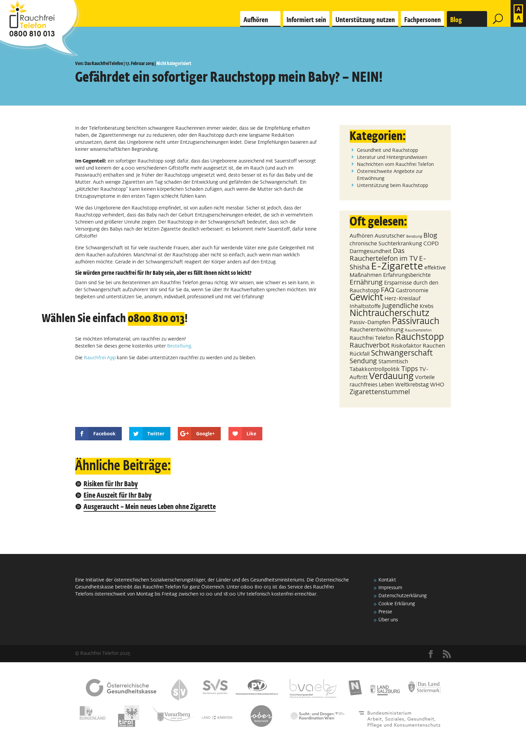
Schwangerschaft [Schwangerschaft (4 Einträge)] (402, 353)
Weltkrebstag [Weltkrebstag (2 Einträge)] (412, 385)
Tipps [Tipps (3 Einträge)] (409, 369)
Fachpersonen (422, 20)
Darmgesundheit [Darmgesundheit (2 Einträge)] (370, 251)
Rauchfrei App (100, 358)
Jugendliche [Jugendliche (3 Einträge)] (400, 306)
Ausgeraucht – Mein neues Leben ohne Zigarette (150, 507)
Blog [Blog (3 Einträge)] (430, 235)
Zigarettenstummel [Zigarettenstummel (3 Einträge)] (380, 392)
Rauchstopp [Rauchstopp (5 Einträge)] (419, 337)
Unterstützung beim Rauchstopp (392, 185)
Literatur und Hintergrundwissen (392, 157)
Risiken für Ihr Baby (111, 484)
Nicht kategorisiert (173, 63)
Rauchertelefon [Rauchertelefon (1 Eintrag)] (418, 330)
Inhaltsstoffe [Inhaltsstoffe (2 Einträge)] (365, 306)
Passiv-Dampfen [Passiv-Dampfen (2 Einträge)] (370, 322)
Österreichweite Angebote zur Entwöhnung (390, 175)
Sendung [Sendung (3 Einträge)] (363, 361)
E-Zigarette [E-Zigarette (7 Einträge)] (397, 266)
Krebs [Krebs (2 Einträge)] (426, 306)
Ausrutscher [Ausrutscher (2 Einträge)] (390, 236)
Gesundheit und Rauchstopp (387, 150)
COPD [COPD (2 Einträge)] (431, 244)
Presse (385, 612)
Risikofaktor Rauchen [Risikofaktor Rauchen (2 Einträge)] (418, 346)
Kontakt (387, 580)
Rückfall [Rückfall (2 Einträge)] (360, 354)
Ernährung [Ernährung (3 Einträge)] (366, 282)
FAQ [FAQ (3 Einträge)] (387, 290)
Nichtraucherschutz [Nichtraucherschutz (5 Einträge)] (389, 313)
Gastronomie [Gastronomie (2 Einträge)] (412, 291)
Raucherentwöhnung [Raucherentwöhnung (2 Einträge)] (377, 330)
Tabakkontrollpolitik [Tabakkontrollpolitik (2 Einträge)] (375, 369)
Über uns (388, 620)
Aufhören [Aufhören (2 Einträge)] (361, 236)
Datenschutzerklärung (402, 596)
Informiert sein (306, 20)
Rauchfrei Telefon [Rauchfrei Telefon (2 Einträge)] (372, 338)
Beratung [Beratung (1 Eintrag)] (414, 236)
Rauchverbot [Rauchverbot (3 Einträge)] (370, 345)
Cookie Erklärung (396, 604)
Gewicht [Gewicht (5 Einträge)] (366, 298)
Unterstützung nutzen (365, 20)
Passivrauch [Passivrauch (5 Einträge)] (415, 321)
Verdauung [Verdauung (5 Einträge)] (391, 376)
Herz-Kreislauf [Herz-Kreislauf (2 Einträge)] (402, 299)
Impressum (390, 587)
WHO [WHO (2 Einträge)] (437, 385)
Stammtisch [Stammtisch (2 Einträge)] (393, 362)
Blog (456, 20)
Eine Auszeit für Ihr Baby (118, 495)
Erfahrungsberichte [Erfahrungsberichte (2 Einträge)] (407, 275)
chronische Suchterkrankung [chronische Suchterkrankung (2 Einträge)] (386, 244)
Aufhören (256, 20)
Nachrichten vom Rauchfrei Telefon (395, 164)
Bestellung (179, 346)
